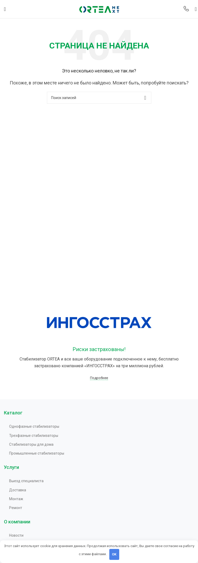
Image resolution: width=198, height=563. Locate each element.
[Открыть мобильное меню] (4, 9)
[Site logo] (99, 8)
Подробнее (99, 378)
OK (114, 554)
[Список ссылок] (101, 426)
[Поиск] (194, 9)
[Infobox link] (186, 9)
